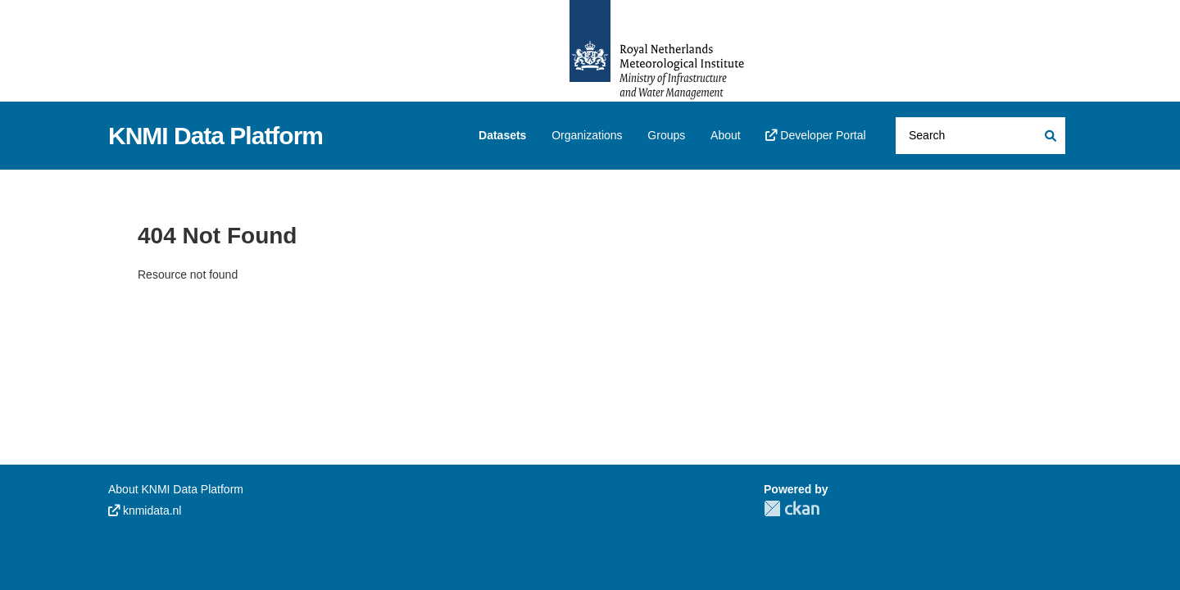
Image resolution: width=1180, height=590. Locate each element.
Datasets (502, 135)
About (725, 135)
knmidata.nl (144, 510)
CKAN (791, 508)
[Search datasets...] (980, 135)
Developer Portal (815, 135)
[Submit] (1049, 135)
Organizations (586, 135)
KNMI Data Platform (215, 135)
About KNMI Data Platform (175, 489)
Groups (666, 135)
